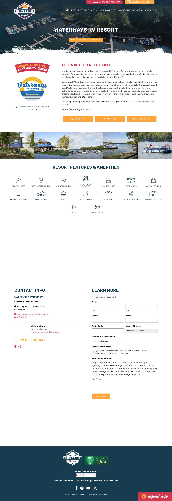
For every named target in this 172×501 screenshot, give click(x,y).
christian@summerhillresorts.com (46, 332)
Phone (129, 315)
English (81, 475)
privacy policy (140, 371)
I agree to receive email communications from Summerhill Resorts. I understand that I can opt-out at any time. (121, 352)
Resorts (137, 10)
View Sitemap (78, 119)
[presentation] (4, 146)
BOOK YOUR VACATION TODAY (86, 40)
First (93, 310)
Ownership (110, 119)
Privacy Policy (102, 494)
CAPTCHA (96, 379)
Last (127, 310)
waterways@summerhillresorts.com (31, 314)
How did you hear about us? (105, 336)
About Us (150, 10)
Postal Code (97, 326)
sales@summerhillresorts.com (100, 481)
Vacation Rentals (142, 119)
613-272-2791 (21, 317)
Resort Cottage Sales (84, 10)
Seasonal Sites (108, 10)
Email (95, 315)
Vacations (124, 10)
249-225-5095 (65, 481)
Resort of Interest (134, 326)
